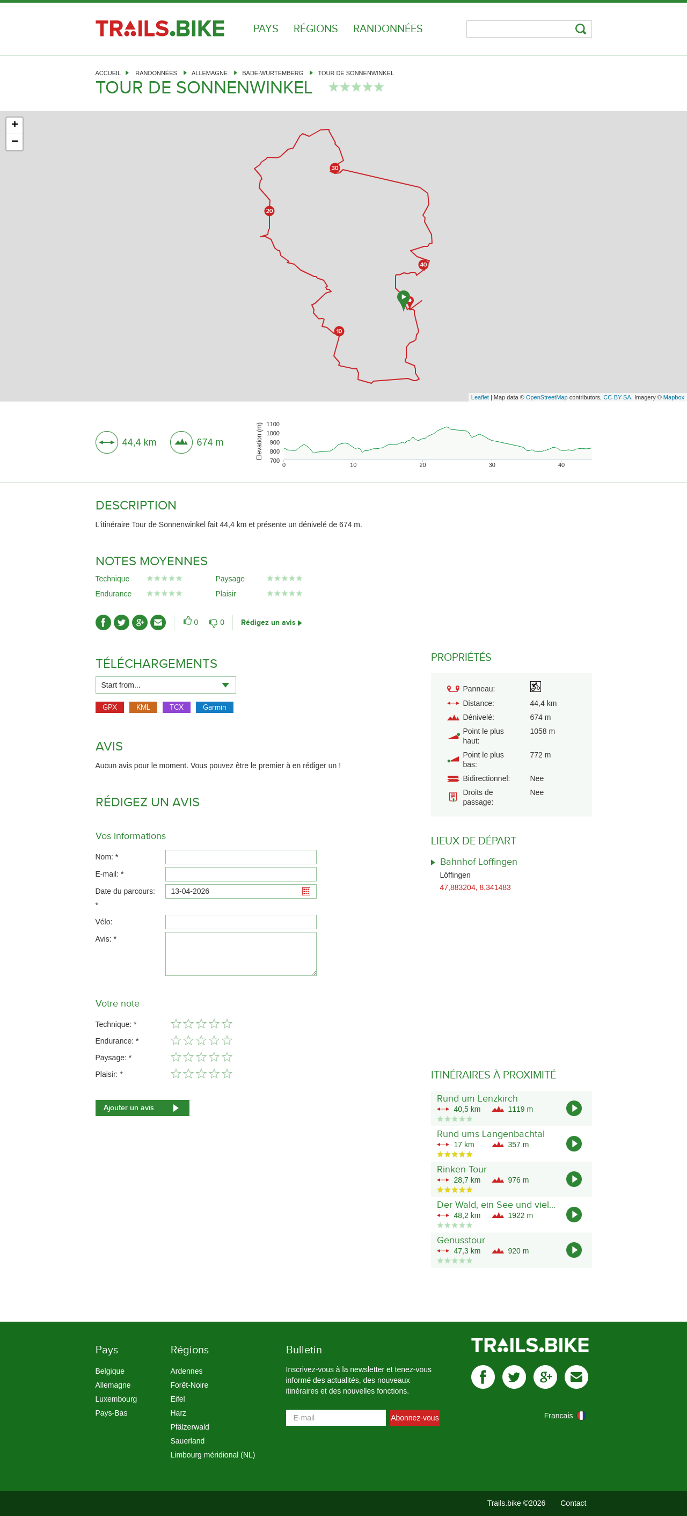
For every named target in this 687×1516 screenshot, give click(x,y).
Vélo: (104, 921)
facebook (483, 1377)
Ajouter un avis (129, 1107)
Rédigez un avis (268, 622)
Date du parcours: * (125, 898)
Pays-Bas (112, 1413)
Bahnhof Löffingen (478, 862)
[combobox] (166, 685)
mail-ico (158, 622)
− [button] (14, 142)
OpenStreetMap (547, 397)
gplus (545, 1377)
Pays (266, 29)
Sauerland (188, 1441)
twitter (514, 1377)
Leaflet (480, 397)
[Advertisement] (343, 313)
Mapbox (673, 397)
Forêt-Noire (190, 1385)
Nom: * (107, 856)
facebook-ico (103, 622)
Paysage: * (114, 1057)
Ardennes (187, 1371)
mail (576, 1377)
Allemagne (210, 73)
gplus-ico (140, 622)
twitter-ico (121, 622)
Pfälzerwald (190, 1427)
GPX (110, 707)
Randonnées (388, 29)
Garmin (214, 707)
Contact (573, 1503)
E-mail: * (110, 874)
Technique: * (116, 1024)
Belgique (110, 1371)
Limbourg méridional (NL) (213, 1455)
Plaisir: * (109, 1074)
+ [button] (14, 126)
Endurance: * (117, 1041)
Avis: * (106, 939)
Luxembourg (116, 1399)
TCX (177, 707)
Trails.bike (160, 28)
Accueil (108, 73)
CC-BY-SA (617, 397)
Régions (316, 29)
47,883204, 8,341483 (475, 887)
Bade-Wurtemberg (272, 73)
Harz (179, 1413)
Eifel (178, 1399)
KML (143, 707)
